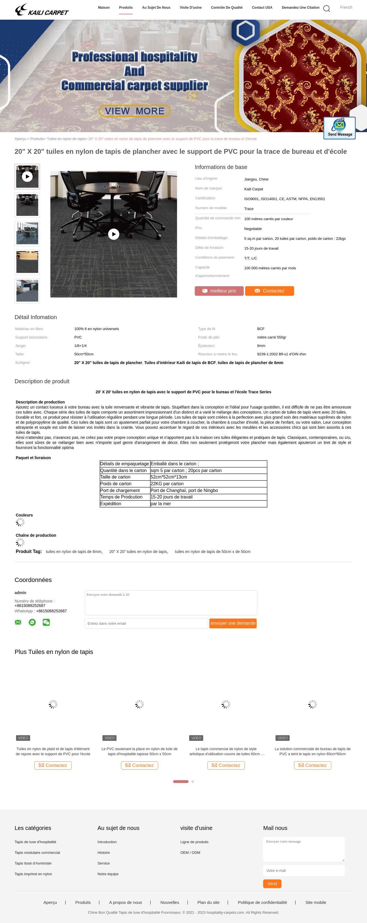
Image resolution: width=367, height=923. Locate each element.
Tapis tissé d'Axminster (33, 863)
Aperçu (50, 902)
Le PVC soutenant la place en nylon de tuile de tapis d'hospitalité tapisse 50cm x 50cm (140, 751)
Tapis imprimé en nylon (33, 874)
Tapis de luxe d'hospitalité (35, 842)
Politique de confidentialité (262, 902)
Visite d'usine (191, 8)
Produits (126, 8)
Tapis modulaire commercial (37, 852)
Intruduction (107, 842)
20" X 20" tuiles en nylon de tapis (138, 551)
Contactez (269, 291)
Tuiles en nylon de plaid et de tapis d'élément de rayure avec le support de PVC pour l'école (53, 751)
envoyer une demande (233, 623)
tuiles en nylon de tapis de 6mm (73, 551)
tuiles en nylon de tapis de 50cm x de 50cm (213, 551)
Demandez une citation (300, 8)
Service (103, 863)
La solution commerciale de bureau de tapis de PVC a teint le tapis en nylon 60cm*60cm (313, 751)
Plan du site (209, 902)
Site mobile (315, 902)
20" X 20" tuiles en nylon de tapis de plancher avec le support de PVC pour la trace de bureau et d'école (172, 139)
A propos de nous (125, 902)
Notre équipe (107, 874)
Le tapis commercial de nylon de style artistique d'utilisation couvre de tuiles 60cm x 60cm (226, 752)
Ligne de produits (194, 842)
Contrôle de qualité (227, 8)
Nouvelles (169, 902)
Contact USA (262, 8)
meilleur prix (219, 291)
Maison (104, 8)
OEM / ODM (190, 852)
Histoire (103, 852)
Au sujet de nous (156, 8)
